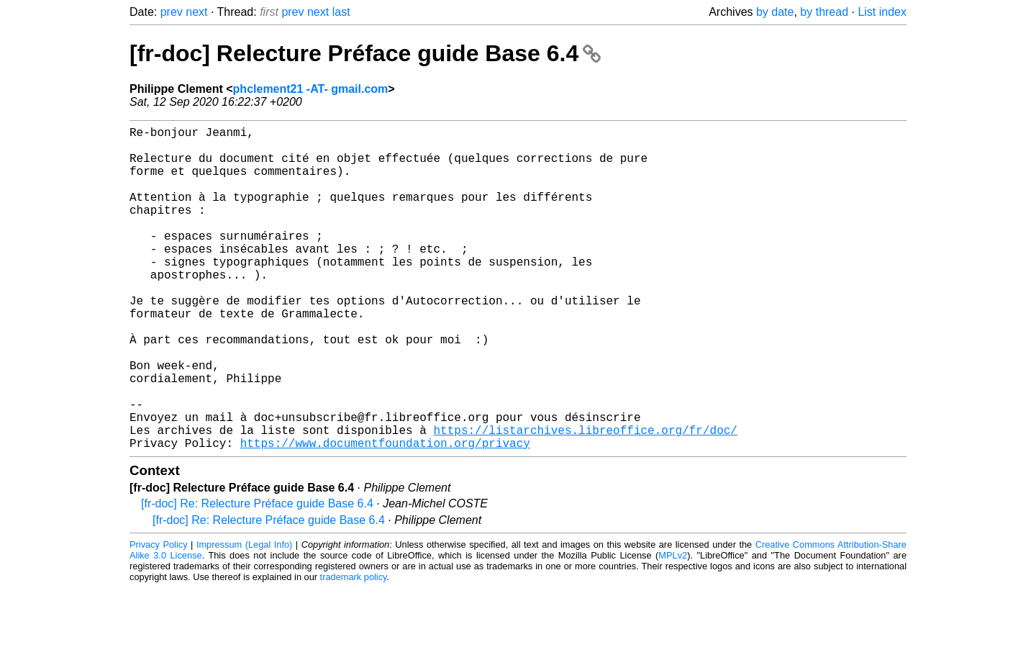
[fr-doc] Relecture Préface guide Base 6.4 (365, 53)
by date (775, 12)
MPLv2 (672, 627)
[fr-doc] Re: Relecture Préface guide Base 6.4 (257, 575)
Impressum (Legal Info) (244, 616)
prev (171, 12)
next (196, 12)
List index (882, 12)
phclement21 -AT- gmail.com (310, 89)
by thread (824, 12)
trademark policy (353, 648)
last (341, 12)
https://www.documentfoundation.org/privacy (385, 515)
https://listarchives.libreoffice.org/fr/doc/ (585, 499)
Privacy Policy (159, 616)
